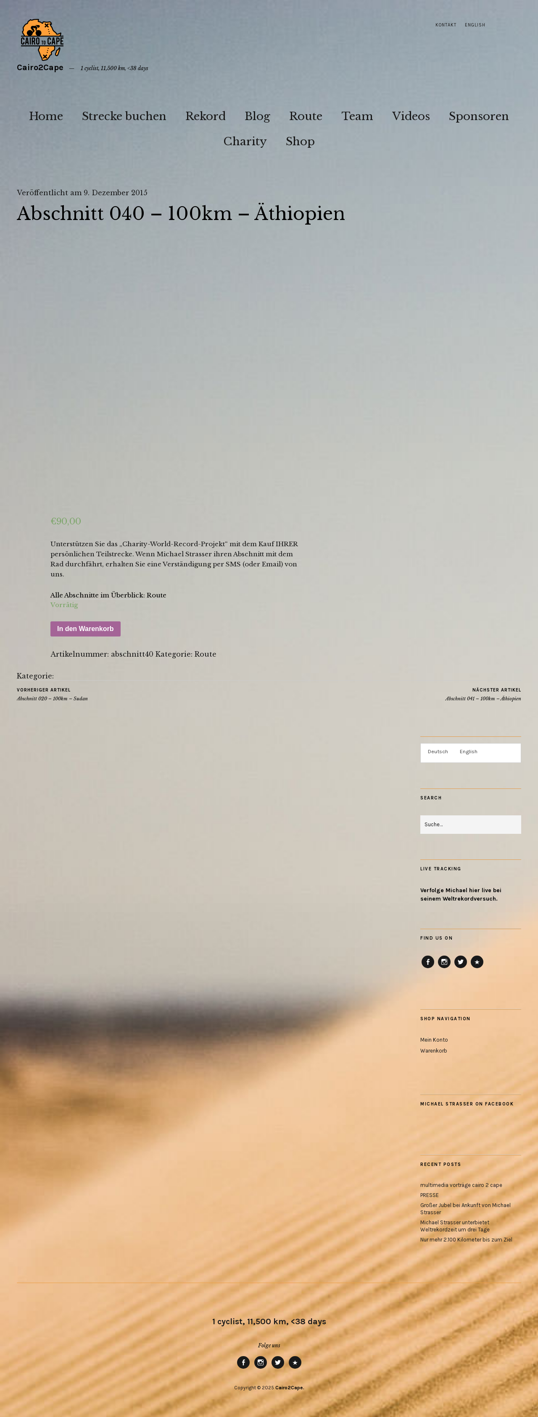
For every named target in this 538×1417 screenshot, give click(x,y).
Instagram (444, 967)
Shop (300, 141)
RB (477, 967)
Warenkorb (433, 1051)
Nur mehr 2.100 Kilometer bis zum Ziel (466, 1239)
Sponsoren (479, 116)
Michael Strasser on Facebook (467, 1104)
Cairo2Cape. (289, 1388)
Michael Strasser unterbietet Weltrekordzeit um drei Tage (455, 1226)
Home (46, 116)
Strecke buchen (124, 116)
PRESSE (429, 1195)
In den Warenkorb (85, 628)
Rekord (205, 116)
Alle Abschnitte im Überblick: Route (108, 595)
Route (305, 116)
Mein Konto (434, 1040)
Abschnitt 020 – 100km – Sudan (52, 694)
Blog (257, 116)
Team (357, 116)
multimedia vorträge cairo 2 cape (461, 1185)
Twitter (460, 967)
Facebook (428, 967)
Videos (411, 116)
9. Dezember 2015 (116, 193)
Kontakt (445, 25)
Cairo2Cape (40, 67)
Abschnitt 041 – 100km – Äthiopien (483, 694)
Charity (245, 141)
